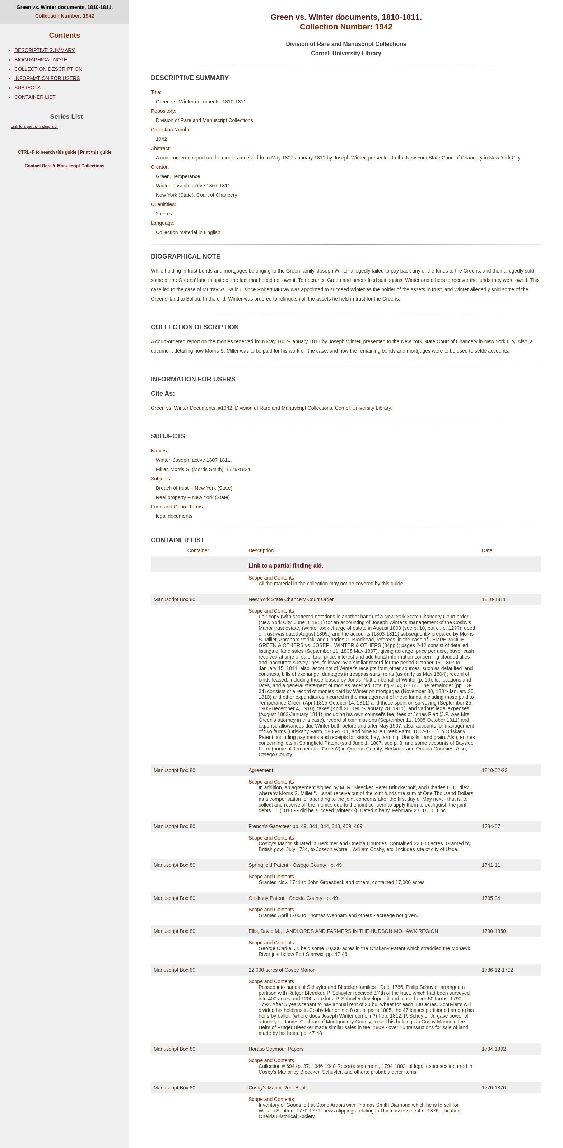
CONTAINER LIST (35, 97)
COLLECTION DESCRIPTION (48, 69)
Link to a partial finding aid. (34, 126)
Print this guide (95, 152)
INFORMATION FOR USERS (47, 78)
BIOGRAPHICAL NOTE (40, 59)
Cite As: (163, 393)
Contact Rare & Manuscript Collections (64, 165)
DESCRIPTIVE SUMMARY (44, 50)
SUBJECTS (27, 87)
